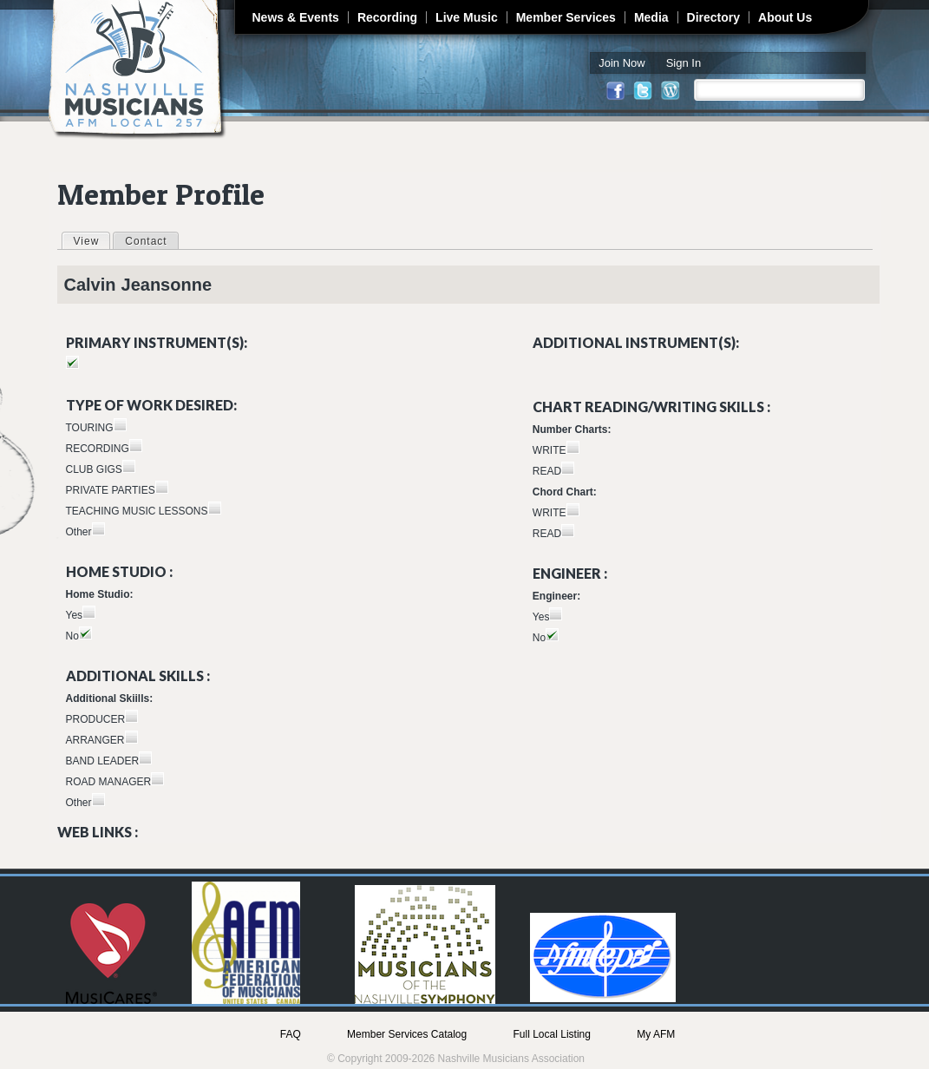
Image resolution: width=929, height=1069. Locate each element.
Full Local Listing (552, 1034)
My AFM (656, 1034)
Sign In (683, 62)
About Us (785, 17)
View (92, 240)
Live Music (466, 17)
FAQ (290, 1034)
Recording (387, 17)
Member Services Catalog (407, 1034)
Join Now (621, 62)
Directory (713, 17)
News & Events (295, 17)
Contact (146, 241)
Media (651, 17)
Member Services (566, 17)
